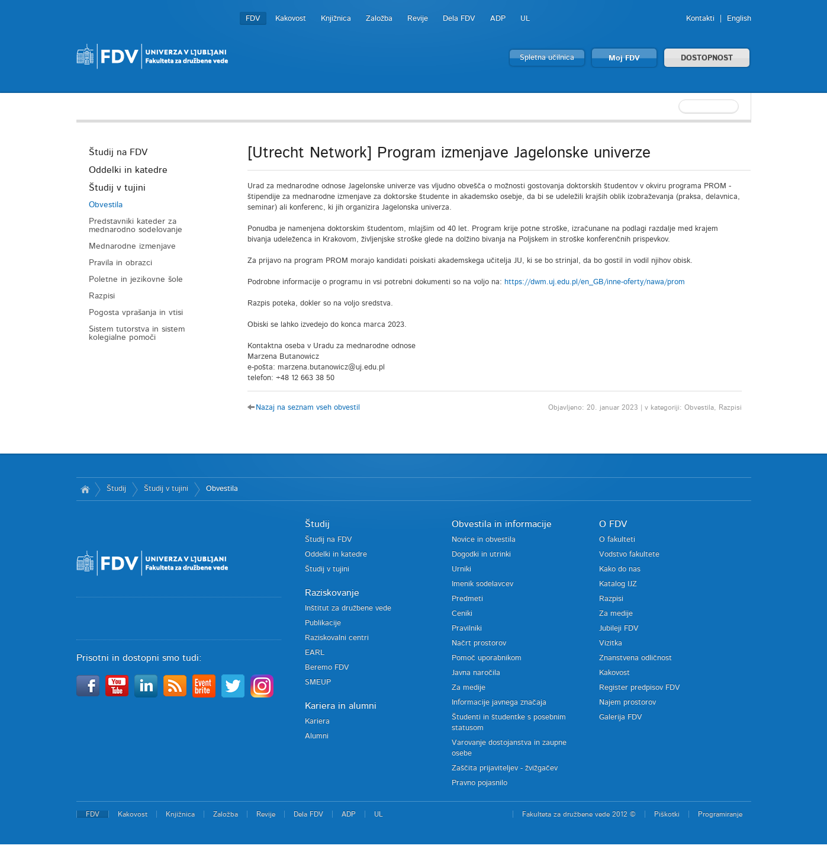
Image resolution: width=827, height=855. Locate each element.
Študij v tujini (117, 187)
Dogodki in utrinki (481, 554)
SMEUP (318, 682)
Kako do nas (620, 569)
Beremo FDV (327, 667)
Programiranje (720, 814)
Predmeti (467, 599)
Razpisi (102, 296)
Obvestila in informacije (502, 524)
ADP (498, 18)
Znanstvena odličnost (635, 658)
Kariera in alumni (341, 706)
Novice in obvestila (484, 540)
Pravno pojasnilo (479, 783)
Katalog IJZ (618, 584)
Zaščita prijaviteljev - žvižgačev (505, 768)
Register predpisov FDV (639, 688)
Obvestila (106, 205)
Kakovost (290, 18)
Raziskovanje (332, 592)
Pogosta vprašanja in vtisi (136, 312)
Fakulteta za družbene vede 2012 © (579, 814)
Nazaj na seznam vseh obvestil (308, 408)
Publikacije (323, 623)
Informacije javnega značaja (499, 702)
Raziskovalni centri (337, 638)
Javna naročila (476, 673)
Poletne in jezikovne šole (136, 279)
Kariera (317, 721)
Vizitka (610, 643)
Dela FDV (459, 18)
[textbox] (674, 106)
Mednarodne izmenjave (132, 246)
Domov (85, 489)
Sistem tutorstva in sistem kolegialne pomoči (137, 333)
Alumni (317, 736)
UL (525, 18)
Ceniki (462, 614)
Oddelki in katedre (128, 170)
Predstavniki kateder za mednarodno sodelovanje (135, 225)
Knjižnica (336, 18)
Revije (417, 18)
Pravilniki (467, 628)
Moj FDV (624, 58)
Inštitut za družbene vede (348, 608)
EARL (314, 653)
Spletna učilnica (547, 58)
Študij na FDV (118, 152)
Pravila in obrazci (120, 263)
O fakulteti (617, 540)
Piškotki (667, 814)
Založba (379, 18)
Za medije (468, 688)
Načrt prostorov (479, 643)
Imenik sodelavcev (482, 584)
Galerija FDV (620, 717)
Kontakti (700, 18)
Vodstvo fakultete (629, 554)
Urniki (461, 569)
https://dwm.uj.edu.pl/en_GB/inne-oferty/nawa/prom (595, 282)
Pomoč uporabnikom (487, 658)
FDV (253, 18)
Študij (116, 489)
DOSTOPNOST (707, 58)
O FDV (613, 524)
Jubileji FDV (619, 628)
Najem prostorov (627, 702)
